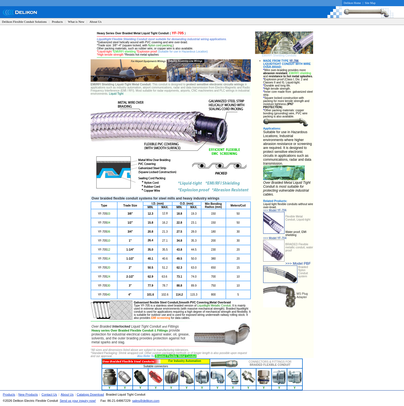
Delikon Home (352, 2)
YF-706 (294, 60)
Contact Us (49, 394)
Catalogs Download (90, 394)
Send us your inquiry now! (78, 400)
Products (57, 21)
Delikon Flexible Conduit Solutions (24, 21)
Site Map (370, 2)
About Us (95, 21)
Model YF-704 (274, 238)
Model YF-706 (274, 210)
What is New (76, 21)
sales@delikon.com (145, 400)
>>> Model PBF (298, 263)
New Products (28, 394)
